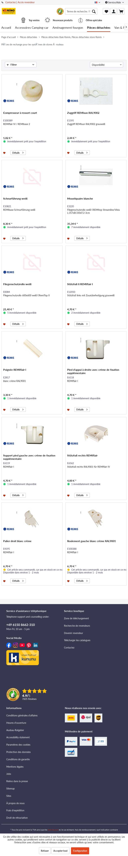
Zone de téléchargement (76, 618)
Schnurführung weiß (15, 198)
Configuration (80, 850)
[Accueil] (6, 28)
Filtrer (12, 64)
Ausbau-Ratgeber (15, 730)
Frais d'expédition (15, 810)
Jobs (8, 773)
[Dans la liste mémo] (4, 153)
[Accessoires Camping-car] (31, 28)
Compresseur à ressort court (20, 112)
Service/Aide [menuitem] (113, 2)
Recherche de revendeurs (77, 625)
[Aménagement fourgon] (67, 28)
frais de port (53, 829)
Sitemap (10, 788)
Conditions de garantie (18, 759)
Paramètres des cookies (18, 744)
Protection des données (18, 752)
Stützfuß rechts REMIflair (82, 455)
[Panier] (121, 11)
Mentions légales (15, 766)
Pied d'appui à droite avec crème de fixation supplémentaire (93, 371)
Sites (8, 795)
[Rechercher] (93, 11)
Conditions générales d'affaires (22, 715)
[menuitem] (81, 11)
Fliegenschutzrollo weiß (17, 284)
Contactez (10, 2)
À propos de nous (15, 803)
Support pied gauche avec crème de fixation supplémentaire (29, 457)
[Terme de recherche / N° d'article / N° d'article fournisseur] (81, 11)
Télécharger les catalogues (77, 640)
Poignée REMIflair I (14, 369)
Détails (18, 152)
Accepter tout (60, 850)
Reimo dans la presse (17, 781)
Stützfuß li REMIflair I (80, 284)
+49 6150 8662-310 (20, 625)
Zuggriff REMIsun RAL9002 (83, 112)
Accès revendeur (26, 2)
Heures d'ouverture (16, 722)
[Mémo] (106, 11)
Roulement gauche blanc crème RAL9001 (91, 541)
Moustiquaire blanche (80, 198)
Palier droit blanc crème (17, 541)
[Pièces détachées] (98, 28)
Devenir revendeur (73, 633)
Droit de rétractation (17, 817)
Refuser (45, 850)
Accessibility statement (18, 737)
